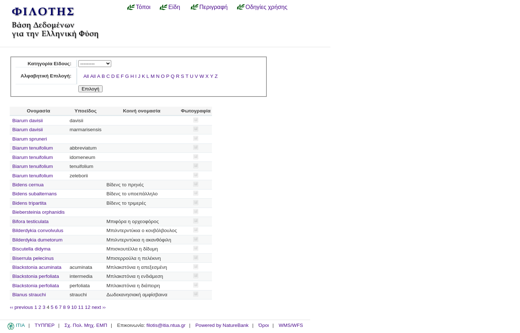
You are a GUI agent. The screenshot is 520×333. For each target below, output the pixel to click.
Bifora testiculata (30, 221)
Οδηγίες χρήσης (266, 7)
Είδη (174, 7)
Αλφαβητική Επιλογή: (46, 76)
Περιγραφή (213, 7)
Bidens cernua (28, 184)
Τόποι (143, 7)
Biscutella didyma (31, 249)
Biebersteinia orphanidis (38, 212)
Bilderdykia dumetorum (37, 240)
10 (74, 307)
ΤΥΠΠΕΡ (45, 325)
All (86, 76)
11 (80, 307)
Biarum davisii (27, 120)
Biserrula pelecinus (33, 258)
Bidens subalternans (34, 193)
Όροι (264, 325)
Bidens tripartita (29, 203)
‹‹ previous (21, 307)
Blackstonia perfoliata (35, 276)
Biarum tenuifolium (32, 148)
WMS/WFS (291, 325)
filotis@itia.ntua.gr (165, 325)
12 (87, 307)
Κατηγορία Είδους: (49, 63)
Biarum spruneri (29, 139)
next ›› (99, 307)
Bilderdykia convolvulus (37, 230)
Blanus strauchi (29, 294)
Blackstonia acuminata (36, 267)
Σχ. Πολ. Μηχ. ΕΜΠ (85, 325)
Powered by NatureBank (221, 325)
